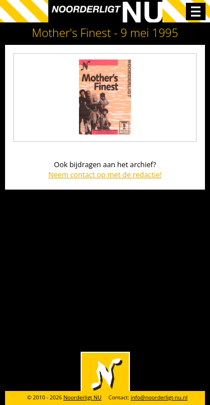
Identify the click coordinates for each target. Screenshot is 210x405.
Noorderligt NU (82, 397)
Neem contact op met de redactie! (105, 174)
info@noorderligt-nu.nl (159, 397)
